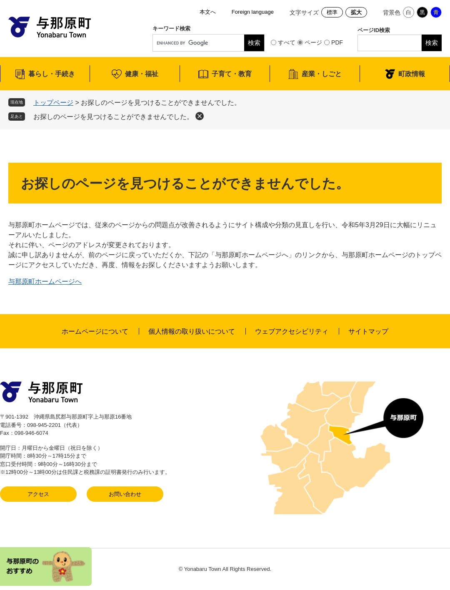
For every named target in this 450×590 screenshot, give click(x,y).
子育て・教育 (232, 73)
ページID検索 (374, 30)
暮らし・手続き (51, 73)
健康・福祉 (141, 73)
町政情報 (411, 73)
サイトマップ (368, 331)
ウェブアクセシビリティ (291, 331)
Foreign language (253, 12)
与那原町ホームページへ (45, 281)
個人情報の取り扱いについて (191, 331)
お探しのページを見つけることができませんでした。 (113, 116)
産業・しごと (322, 73)
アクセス (38, 494)
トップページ (53, 102)
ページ (313, 42)
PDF (337, 42)
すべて (286, 42)
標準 (332, 12)
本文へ (208, 12)
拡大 (356, 12)
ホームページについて (95, 331)
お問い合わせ (125, 494)
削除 (199, 116)
